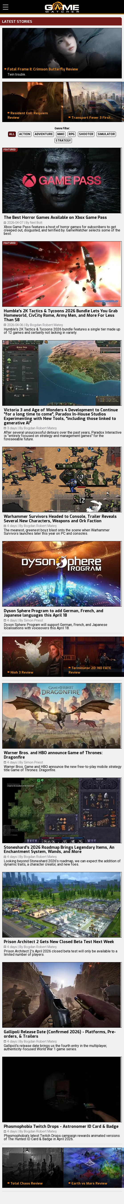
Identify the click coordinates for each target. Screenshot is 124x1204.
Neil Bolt (36, 223)
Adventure (44, 134)
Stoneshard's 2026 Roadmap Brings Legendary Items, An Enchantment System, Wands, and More (59, 849)
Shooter (86, 134)
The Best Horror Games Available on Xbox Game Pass (55, 217)
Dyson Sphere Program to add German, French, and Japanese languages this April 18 (53, 613)
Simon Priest (33, 620)
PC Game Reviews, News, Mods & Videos (62, 7)
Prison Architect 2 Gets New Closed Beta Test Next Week (59, 941)
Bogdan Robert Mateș (46, 325)
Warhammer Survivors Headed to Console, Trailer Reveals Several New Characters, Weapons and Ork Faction (60, 519)
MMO (60, 134)
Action (24, 134)
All (12, 134)
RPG (72, 134)
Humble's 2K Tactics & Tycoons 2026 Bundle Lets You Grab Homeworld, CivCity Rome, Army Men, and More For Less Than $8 (61, 315)
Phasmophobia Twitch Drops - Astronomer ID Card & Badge (61, 1126)
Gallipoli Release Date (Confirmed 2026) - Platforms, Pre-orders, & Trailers (60, 1034)
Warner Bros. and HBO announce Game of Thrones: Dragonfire (53, 755)
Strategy (63, 140)
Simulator (106, 134)
